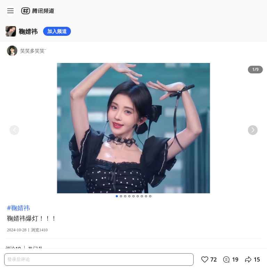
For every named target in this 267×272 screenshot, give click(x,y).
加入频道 (57, 31)
